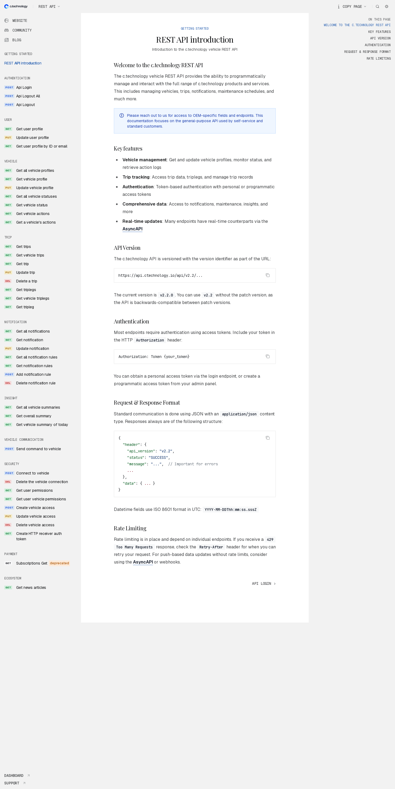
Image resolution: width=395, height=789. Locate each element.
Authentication (378, 45)
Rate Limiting (379, 58)
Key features (379, 32)
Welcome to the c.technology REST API (357, 25)
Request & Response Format (367, 52)
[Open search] (377, 6)
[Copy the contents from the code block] (267, 275)
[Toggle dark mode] (387, 6)
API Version (380, 38)
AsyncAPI (132, 229)
